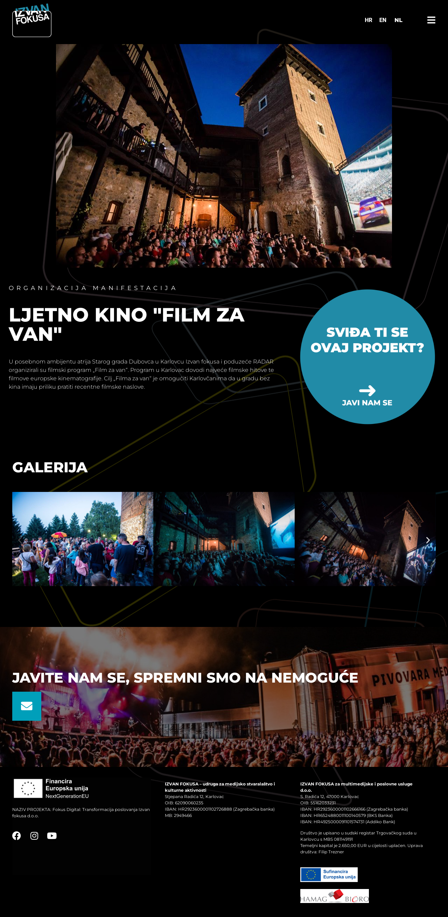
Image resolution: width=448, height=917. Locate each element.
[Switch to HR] (368, 20)
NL (398, 20)
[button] (20, 540)
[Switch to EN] (383, 20)
